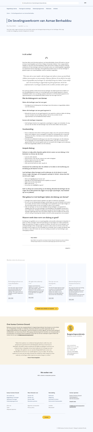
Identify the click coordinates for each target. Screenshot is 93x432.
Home (8, 13)
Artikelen (55, 8)
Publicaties (48, 8)
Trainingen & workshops (25, 8)
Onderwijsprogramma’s (38, 8)
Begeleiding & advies (12, 8)
